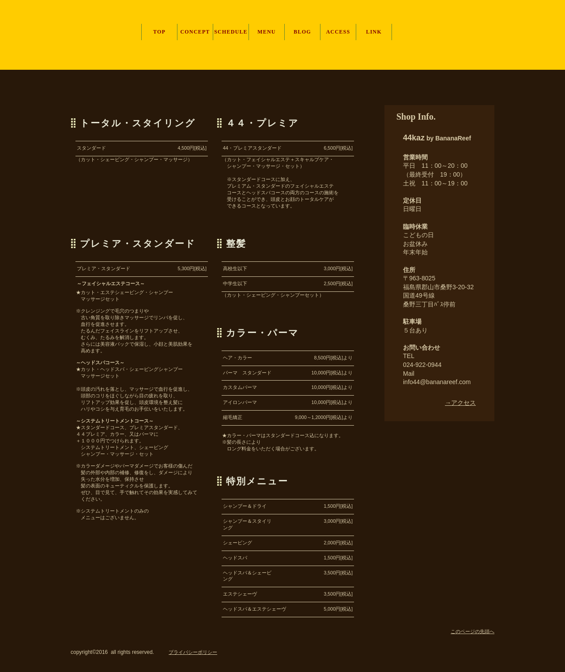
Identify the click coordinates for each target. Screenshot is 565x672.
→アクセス (460, 402)
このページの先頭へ (472, 631)
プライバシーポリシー (193, 652)
